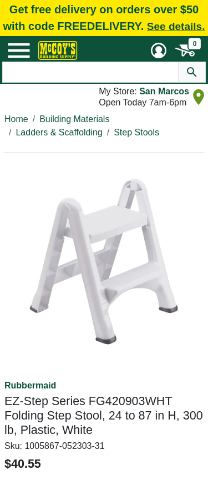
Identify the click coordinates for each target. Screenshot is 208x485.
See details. (176, 26)
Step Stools (136, 132)
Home (16, 119)
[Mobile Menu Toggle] (18, 50)
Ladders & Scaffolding (59, 132)
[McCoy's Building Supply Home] (58, 50)
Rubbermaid (30, 385)
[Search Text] (90, 72)
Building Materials (74, 119)
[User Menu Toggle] (158, 50)
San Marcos (164, 91)
